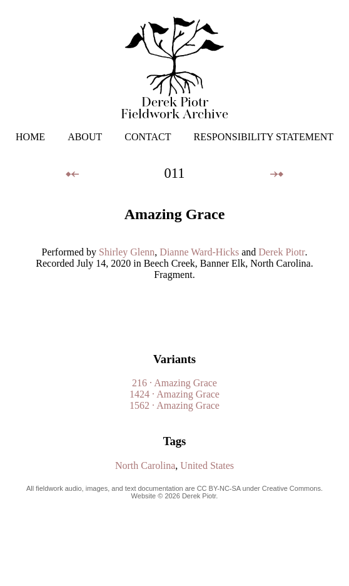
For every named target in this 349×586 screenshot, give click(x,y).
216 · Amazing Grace (174, 383)
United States (207, 465)
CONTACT (147, 136)
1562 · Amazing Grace (174, 405)
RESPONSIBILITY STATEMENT (263, 136)
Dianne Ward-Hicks (199, 252)
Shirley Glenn (126, 252)
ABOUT (85, 136)
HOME (30, 136)
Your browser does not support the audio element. (177, 310)
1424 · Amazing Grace (174, 394)
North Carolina (145, 465)
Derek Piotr (281, 252)
